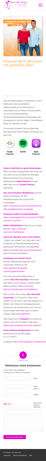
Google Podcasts (27, 184)
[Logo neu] (19, 5)
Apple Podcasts (23, 181)
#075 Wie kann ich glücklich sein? (22, 96)
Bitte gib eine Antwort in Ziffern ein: (37, 405)
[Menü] (39, 5)
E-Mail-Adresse (36, 387)
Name (35, 378)
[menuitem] (39, 5)
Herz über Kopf (7, 96)
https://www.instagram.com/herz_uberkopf (22, 325)
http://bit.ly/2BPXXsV (21, 314)
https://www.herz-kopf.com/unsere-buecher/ (22, 250)
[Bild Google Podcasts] (10, 148)
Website (36, 395)
